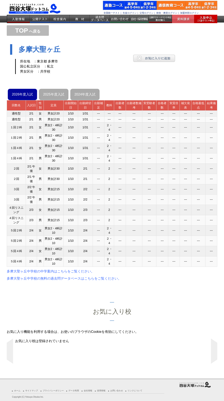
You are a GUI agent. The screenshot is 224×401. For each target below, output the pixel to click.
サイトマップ (31, 390)
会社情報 (88, 390)
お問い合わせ (120, 19)
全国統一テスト (112, 13)
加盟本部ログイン (189, 13)
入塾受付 (204, 19)
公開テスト (40, 19)
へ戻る (27, 31)
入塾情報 (18, 19)
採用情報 (101, 390)
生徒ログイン (130, 13)
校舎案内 (60, 19)
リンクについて (135, 390)
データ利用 (73, 390)
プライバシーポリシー (53, 390)
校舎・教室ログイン (166, 13)
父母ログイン (146, 13)
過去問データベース (100, 19)
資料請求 (184, 19)
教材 (80, 19)
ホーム (17, 390)
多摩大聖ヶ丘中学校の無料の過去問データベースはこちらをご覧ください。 (64, 278)
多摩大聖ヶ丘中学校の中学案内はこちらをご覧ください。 (50, 271)
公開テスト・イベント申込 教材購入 (160, 19)
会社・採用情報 (139, 19)
